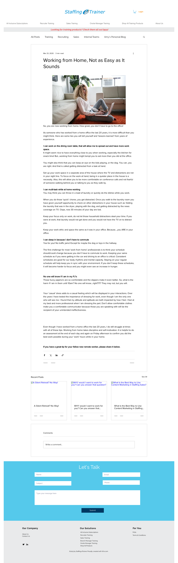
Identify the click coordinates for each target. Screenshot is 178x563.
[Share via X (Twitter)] (50, 355)
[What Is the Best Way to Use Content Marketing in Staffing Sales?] (129, 391)
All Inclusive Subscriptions (89, 532)
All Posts (35, 37)
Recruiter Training (86, 535)
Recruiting (63, 37)
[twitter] (23, 544)
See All (144, 377)
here (105, 29)
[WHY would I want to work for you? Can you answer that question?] (89, 391)
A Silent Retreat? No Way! (46, 406)
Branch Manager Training (89, 541)
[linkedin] (27, 544)
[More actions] (133, 53)
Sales (76, 37)
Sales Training (85, 538)
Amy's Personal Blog (115, 37)
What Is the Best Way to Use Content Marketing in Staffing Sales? (128, 407)
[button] (135, 11)
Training (49, 37)
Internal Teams (91, 37)
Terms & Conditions (139, 535)
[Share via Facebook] (44, 355)
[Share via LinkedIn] (56, 355)
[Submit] (92, 510)
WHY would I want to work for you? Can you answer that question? (88, 407)
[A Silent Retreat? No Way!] (49, 391)
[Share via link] (62, 355)
